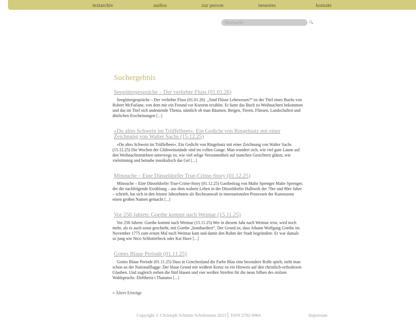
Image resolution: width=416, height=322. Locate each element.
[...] (159, 115)
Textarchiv (103, 5)
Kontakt (324, 5)
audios (160, 5)
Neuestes (267, 5)
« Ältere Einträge (127, 292)
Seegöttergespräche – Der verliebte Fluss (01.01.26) (172, 92)
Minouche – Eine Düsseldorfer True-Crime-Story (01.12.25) (182, 175)
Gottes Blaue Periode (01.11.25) (150, 254)
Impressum (318, 315)
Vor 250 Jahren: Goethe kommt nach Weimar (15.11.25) (177, 214)
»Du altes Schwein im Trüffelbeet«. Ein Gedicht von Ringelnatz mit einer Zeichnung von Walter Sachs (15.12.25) (197, 134)
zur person (212, 5)
